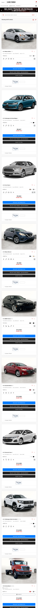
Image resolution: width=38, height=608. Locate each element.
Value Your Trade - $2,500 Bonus (19, 72)
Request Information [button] (19, 69)
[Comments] (34, 59)
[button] (4, 5)
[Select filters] (33, 20)
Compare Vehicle (8, 86)
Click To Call (19, 75)
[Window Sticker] (34, 192)
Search (33, 14)
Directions (12, 5)
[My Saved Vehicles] (36, 2)
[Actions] (34, 51)
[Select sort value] (35, 20)
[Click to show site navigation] (36, 5)
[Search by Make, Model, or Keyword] (18, 15)
